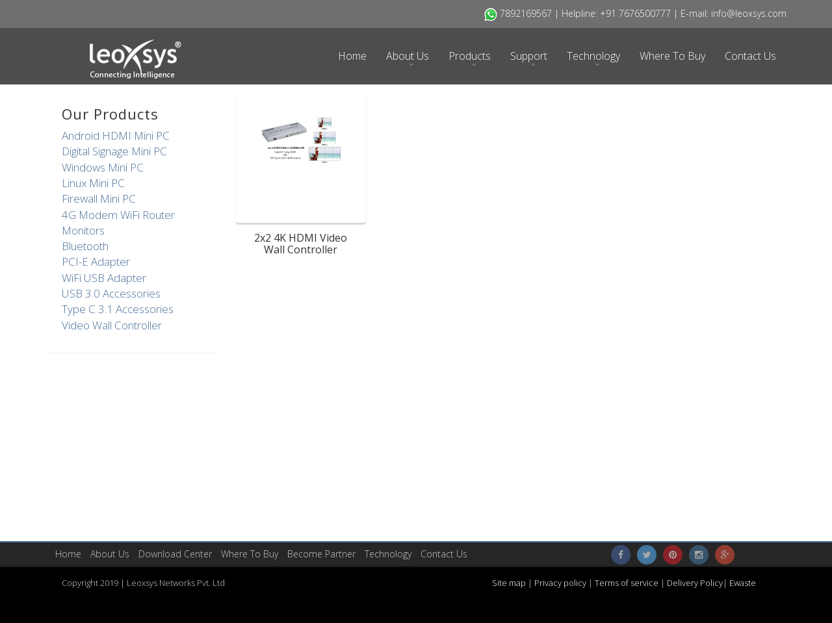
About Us (407, 57)
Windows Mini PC (103, 167)
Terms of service (627, 583)
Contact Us (750, 56)
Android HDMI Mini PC (116, 135)
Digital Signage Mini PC (114, 151)
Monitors (83, 230)
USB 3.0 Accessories (111, 293)
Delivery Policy (695, 583)
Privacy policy (559, 583)
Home (352, 56)
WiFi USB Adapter (104, 277)
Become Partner (321, 554)
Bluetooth (85, 245)
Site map (510, 583)
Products (469, 57)
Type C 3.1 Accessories (118, 308)
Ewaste (742, 583)
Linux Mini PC (93, 182)
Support (528, 57)
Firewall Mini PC (99, 198)
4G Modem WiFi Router (118, 214)
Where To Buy (672, 56)
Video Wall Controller (112, 325)
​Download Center (175, 554)
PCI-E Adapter (96, 261)
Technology (593, 57)
